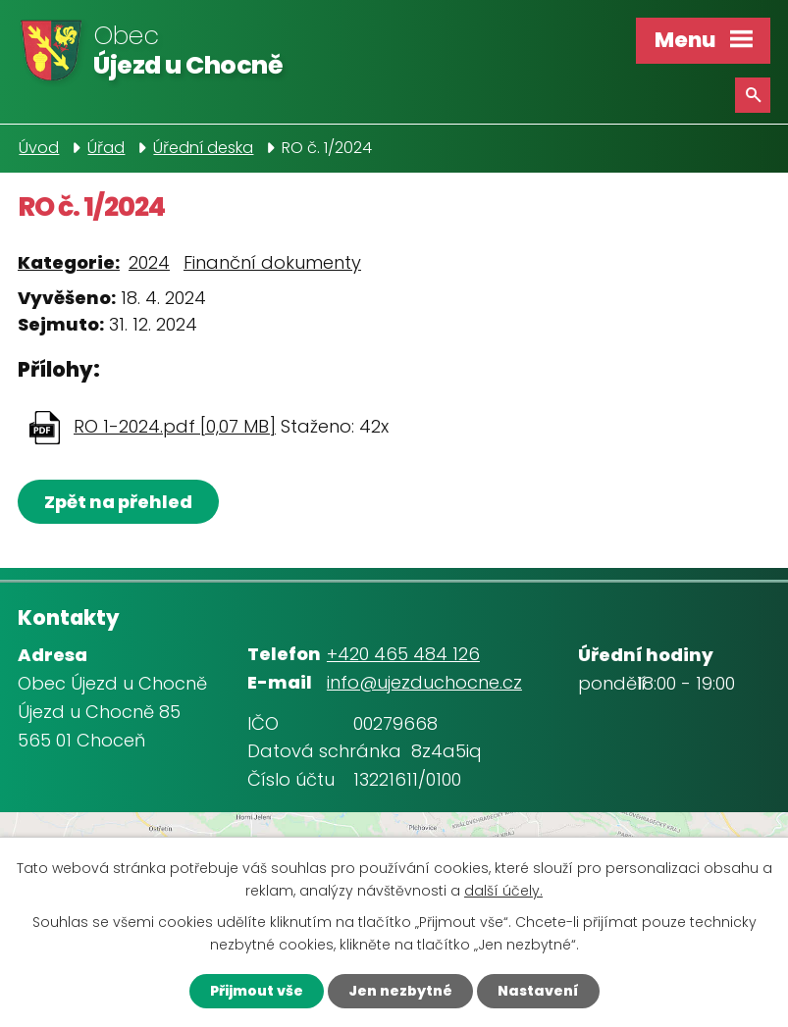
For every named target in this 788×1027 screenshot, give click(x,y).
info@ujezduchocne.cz (424, 682)
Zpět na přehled (118, 501)
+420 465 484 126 (403, 654)
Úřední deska (203, 147)
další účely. (503, 890)
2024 (149, 262)
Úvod (39, 147)
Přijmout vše (256, 991)
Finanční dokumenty (272, 262)
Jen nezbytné (400, 991)
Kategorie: (69, 262)
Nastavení (538, 991)
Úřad (106, 147)
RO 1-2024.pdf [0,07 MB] (175, 426)
